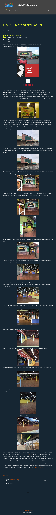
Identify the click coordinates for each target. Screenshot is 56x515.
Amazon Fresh (7, 470)
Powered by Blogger (28, 510)
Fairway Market (12, 470)
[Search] (47, 2)
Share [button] (51, 470)
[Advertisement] (26, 16)
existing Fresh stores (26, 454)
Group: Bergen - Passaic (19, 470)
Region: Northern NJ (40, 470)
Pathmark (35, 470)
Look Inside (25, 470)
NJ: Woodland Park (30, 470)
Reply (7, 485)
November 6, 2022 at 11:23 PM (14, 479)
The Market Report (40, 467)
